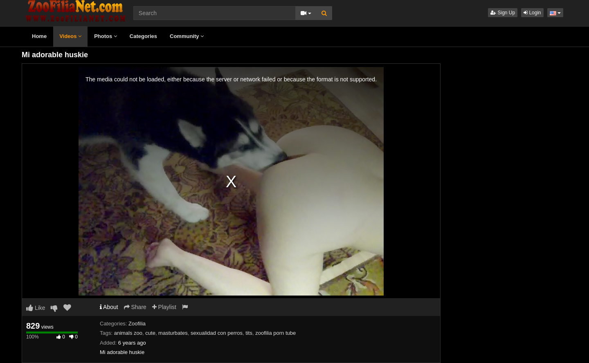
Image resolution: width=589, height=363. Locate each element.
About (109, 307)
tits (248, 333)
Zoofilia (137, 323)
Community (187, 36)
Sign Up (502, 13)
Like (35, 308)
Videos (70, 36)
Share (135, 307)
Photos (105, 36)
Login (532, 13)
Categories (143, 36)
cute (150, 333)
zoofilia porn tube (275, 333)
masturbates (173, 333)
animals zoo (128, 333)
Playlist (164, 307)
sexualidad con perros (217, 333)
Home (39, 36)
